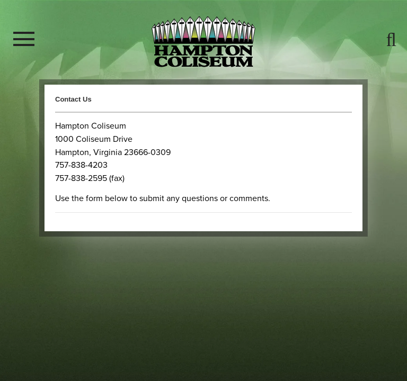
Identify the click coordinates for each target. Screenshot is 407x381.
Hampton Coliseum (203, 41)
